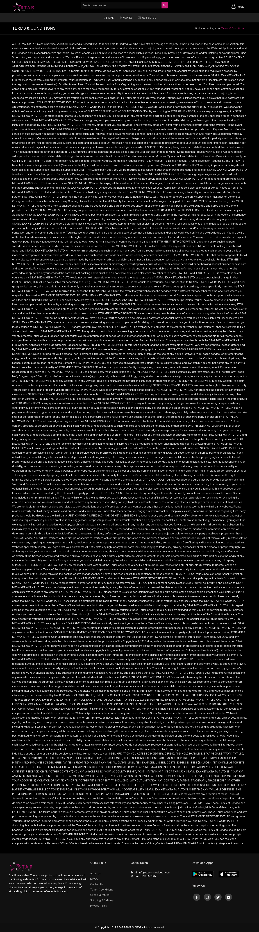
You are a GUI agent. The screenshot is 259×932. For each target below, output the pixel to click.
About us (95, 873)
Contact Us (96, 884)
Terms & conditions (101, 889)
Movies (125, 17)
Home (108, 17)
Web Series (147, 17)
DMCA (94, 878)
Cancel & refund (100, 894)
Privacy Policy (98, 905)
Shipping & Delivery (102, 900)
